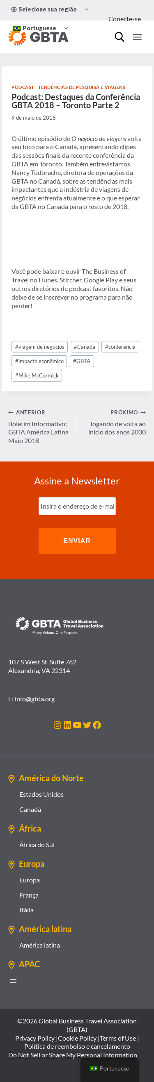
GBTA (81, 361)
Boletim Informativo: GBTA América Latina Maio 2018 (39, 426)
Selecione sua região (44, 9)
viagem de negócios (39, 346)
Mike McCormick (37, 375)
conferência (120, 346)
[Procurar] (119, 37)
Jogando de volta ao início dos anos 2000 (115, 422)
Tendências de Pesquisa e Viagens (82, 87)
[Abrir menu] (13, 981)
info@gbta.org (35, 698)
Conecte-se (124, 19)
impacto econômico (39, 361)
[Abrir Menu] (137, 37)
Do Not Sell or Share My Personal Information (72, 1055)
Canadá (84, 346)
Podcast (22, 87)
